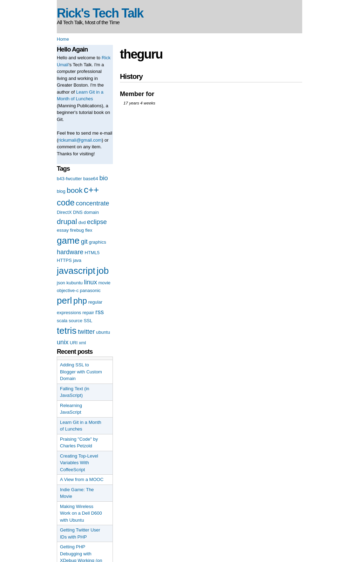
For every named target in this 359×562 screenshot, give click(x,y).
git (84, 241)
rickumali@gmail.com (80, 140)
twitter (86, 331)
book (74, 190)
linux (90, 282)
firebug (77, 230)
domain (91, 212)
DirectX (64, 212)
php (80, 300)
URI (73, 342)
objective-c (68, 290)
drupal (67, 221)
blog (61, 191)
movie (104, 282)
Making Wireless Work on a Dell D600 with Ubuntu (81, 513)
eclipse (97, 221)
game (68, 240)
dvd (82, 222)
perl (64, 300)
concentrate (92, 203)
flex (88, 230)
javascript (76, 270)
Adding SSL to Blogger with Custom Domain (81, 371)
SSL (88, 320)
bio (103, 178)
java (77, 260)
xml (82, 342)
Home (63, 39)
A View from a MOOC (81, 479)
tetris (66, 330)
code (66, 202)
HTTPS (64, 260)
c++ (91, 189)
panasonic (90, 290)
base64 (90, 178)
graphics (97, 242)
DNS (77, 212)
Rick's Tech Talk (100, 13)
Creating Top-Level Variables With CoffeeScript (79, 462)
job (102, 270)
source (75, 320)
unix (62, 342)
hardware (70, 252)
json (61, 282)
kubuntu (74, 282)
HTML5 (92, 252)
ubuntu (103, 332)
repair (88, 312)
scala (62, 320)
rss (99, 312)
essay (63, 230)
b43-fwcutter (69, 178)
